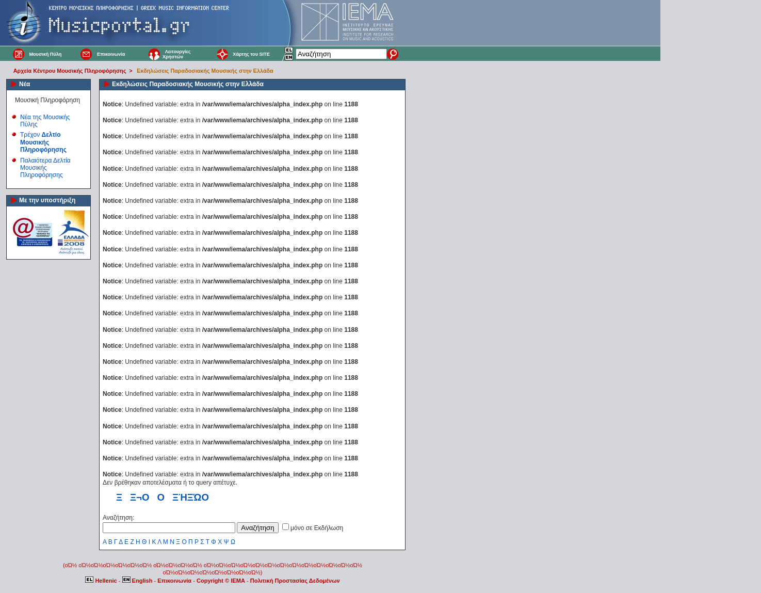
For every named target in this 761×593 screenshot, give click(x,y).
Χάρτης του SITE (251, 54)
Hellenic (101, 581)
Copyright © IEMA (221, 581)
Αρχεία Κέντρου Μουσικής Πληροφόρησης (69, 71)
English (138, 581)
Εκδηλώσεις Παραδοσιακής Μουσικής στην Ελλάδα (205, 71)
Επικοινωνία (111, 54)
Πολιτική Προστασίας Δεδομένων (295, 581)
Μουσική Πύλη (45, 54)
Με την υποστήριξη (47, 200)
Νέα (24, 84)
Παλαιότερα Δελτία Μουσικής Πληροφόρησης (45, 168)
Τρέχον (43, 142)
